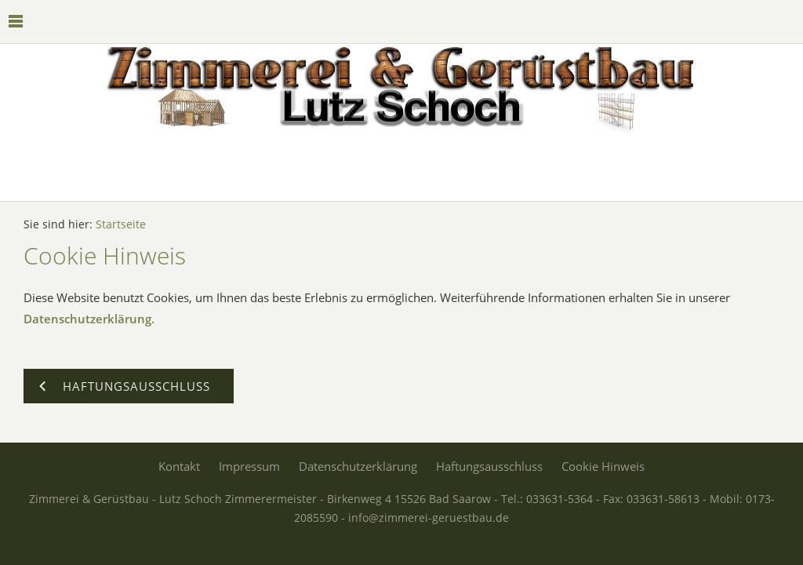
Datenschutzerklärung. (89, 318)
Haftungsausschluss (489, 466)
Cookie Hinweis (603, 466)
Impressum (249, 466)
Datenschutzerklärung (358, 466)
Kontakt (179, 466)
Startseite (121, 224)
